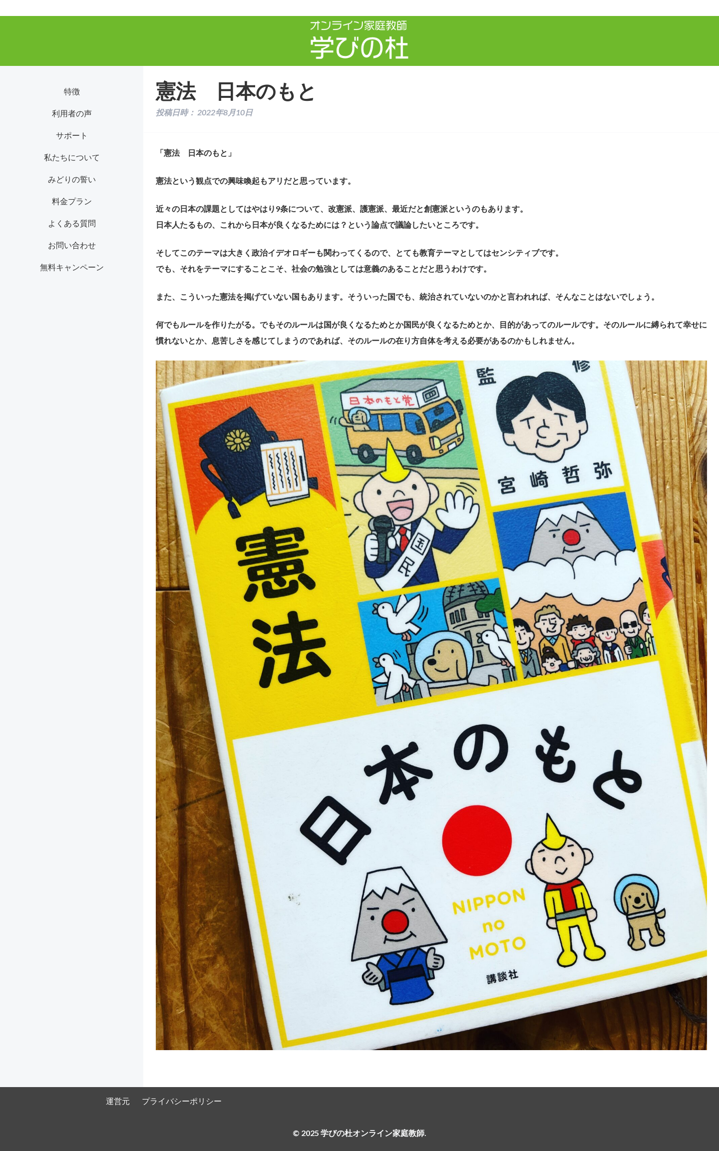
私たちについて (72, 157)
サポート (72, 135)
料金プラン (72, 201)
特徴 (72, 91)
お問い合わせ (72, 245)
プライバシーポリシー (182, 1101)
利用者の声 (72, 113)
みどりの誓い (72, 179)
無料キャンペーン (72, 267)
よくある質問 (72, 223)
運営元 (118, 1101)
